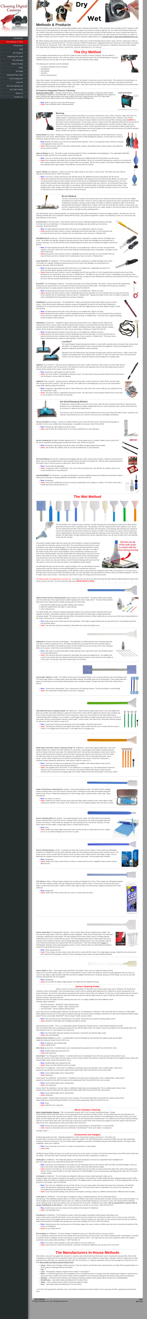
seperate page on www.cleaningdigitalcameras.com (120, 37)
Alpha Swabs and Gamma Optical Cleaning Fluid (56, 1262)
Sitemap (42, 1299)
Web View (139, 1301)
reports (103, 943)
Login (141, 1299)
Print (35, 1299)
